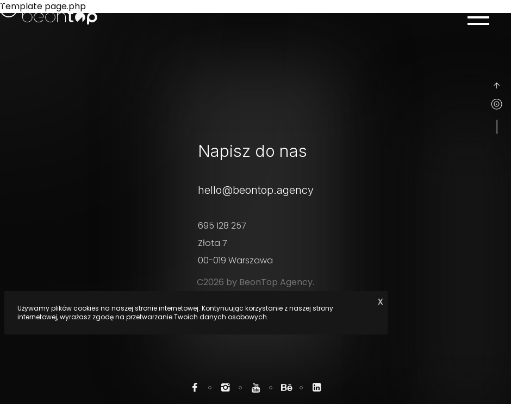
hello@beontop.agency (256, 190)
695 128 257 (222, 225)
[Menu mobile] (478, 17)
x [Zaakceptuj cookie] (380, 300)
